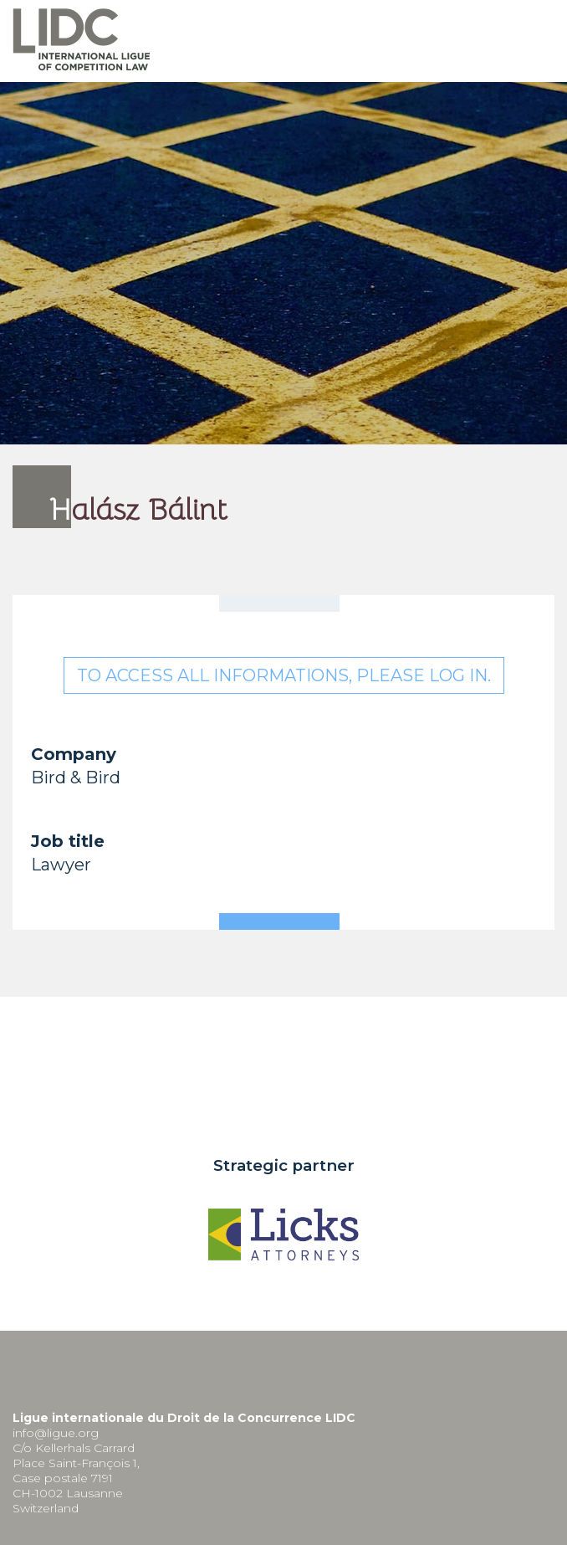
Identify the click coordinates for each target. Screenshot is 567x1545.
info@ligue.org (56, 1432)
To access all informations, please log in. (284, 675)
